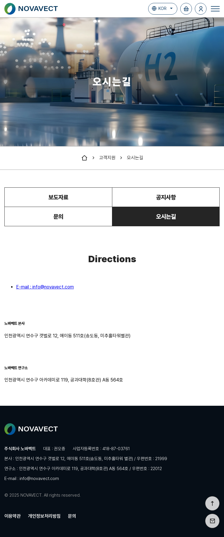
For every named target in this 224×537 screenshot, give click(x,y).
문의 (58, 216)
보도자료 (58, 197)
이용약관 (12, 516)
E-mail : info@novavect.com (45, 287)
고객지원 (107, 157)
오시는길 (135, 157)
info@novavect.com (39, 478)
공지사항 (166, 197)
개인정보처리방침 (44, 516)
